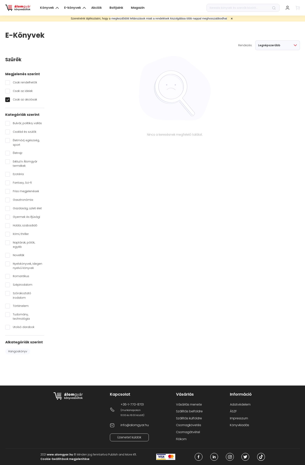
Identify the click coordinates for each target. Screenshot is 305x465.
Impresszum (239, 418)
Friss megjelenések (26, 191)
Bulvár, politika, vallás (27, 123)
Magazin (138, 7)
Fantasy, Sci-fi (22, 183)
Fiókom (181, 439)
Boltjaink (116, 7)
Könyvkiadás (239, 425)
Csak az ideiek (23, 91)
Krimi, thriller (21, 234)
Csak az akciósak (25, 99)
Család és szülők (24, 132)
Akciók (96, 7)
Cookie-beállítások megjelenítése (64, 459)
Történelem (21, 306)
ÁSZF (233, 411)
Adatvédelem (240, 404)
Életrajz (17, 153)
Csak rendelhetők (25, 82)
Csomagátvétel (188, 432)
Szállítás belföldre (189, 411)
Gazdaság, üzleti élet (27, 208)
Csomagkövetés (188, 425)
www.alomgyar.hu (60, 454)
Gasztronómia (23, 200)
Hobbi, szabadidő (25, 225)
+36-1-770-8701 (132, 404)
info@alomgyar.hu (135, 425)
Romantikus (21, 276)
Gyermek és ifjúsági (26, 217)
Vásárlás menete (189, 404)
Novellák (18, 255)
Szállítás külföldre (189, 418)
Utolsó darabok (23, 327)
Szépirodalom (22, 285)
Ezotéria (18, 174)
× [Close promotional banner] (232, 19)
